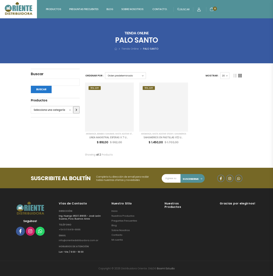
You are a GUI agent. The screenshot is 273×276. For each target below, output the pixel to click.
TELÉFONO (65, 224)
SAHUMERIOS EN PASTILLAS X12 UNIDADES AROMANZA (174, 137)
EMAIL (62, 235)
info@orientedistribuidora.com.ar (78, 240)
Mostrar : (212, 75)
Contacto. (159, 9)
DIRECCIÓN (65, 211)
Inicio (114, 211)
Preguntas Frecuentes (83, 9)
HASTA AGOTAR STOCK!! (125, 134)
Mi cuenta (117, 239)
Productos (53, 9)
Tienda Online (130, 49)
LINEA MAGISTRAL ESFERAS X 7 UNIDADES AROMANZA (119, 137)
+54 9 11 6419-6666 (69, 229)
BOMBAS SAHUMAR (105, 134)
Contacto (116, 235)
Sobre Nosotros (132, 9)
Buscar (37, 73)
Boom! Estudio (166, 268)
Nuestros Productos (122, 216)
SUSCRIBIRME (190, 179)
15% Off (95, 87)
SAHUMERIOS (180, 134)
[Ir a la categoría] (76, 109)
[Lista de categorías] (52, 109)
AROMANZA (91, 134)
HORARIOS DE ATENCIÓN (74, 246)
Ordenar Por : (94, 75)
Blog (109, 9)
